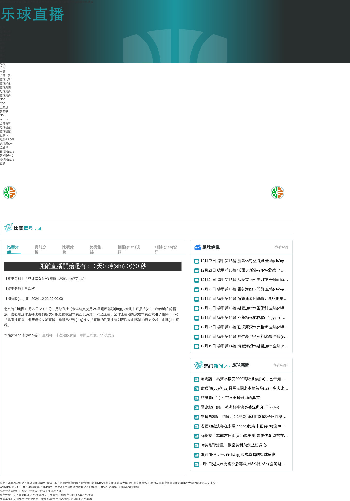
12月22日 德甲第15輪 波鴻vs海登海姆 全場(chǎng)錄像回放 (245, 261)
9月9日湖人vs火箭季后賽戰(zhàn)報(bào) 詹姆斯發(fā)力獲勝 (245, 464)
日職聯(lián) (7, 151)
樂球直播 (33, 486)
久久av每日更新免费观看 (15, 498)
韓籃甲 (4, 111)
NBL (2, 115)
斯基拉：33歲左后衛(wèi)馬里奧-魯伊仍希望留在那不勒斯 (245, 435)
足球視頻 (5, 127)
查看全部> (281, 365)
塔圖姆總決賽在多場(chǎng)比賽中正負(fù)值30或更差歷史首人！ (245, 426)
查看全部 (282, 247)
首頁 (2, 27)
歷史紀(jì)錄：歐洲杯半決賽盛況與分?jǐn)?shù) (240, 407)
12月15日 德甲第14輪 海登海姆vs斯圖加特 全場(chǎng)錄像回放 (245, 346)
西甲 (2, 47)
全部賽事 (5, 123)
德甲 (2, 55)
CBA (3, 103)
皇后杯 (47, 335)
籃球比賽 (5, 79)
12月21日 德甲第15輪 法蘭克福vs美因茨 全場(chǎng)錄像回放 (245, 280)
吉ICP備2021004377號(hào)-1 (102, 486)
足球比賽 (5, 31)
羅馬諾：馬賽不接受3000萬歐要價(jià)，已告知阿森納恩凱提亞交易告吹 (245, 379)
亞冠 (2, 67)
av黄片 (51, 498)
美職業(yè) (6, 143)
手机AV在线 (63, 498)
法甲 (2, 59)
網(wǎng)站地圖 (130, 486)
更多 (2, 163)
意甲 (2, 51)
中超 (2, 71)
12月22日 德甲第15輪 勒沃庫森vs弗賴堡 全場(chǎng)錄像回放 (245, 327)
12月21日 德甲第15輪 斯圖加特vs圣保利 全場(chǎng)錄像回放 (245, 308)
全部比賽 (5, 75)
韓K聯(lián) (6, 155)
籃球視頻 (5, 131)
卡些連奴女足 (66, 335)
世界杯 (4, 135)
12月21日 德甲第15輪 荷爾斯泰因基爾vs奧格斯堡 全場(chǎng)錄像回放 (245, 299)
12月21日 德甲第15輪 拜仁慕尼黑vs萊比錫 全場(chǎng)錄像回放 (245, 336)
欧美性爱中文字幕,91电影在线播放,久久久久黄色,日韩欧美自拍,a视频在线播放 (46, 1)
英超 (2, 43)
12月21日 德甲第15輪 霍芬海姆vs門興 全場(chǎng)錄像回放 (245, 289)
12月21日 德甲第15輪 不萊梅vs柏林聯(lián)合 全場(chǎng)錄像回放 (245, 317)
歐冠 (2, 63)
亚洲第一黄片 (38, 498)
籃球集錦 (5, 95)
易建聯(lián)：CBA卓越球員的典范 (230, 398)
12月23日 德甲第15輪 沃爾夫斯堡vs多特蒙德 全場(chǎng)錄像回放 (245, 270)
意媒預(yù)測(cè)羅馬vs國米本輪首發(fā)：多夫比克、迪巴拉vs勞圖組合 (245, 388)
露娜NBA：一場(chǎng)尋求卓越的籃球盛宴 (238, 454)
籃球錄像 (5, 83)
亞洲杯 (4, 147)
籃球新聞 (5, 87)
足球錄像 (5, 35)
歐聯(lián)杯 (7, 139)
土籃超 (4, 107)
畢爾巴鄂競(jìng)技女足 (97, 335)
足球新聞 (5, 39)
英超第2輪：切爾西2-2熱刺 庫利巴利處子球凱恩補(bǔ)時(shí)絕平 (245, 417)
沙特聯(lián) (7, 159)
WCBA (4, 119)
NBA (3, 99)
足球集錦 (5, 91)
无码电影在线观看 (81, 498)
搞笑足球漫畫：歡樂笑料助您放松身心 (234, 445)
